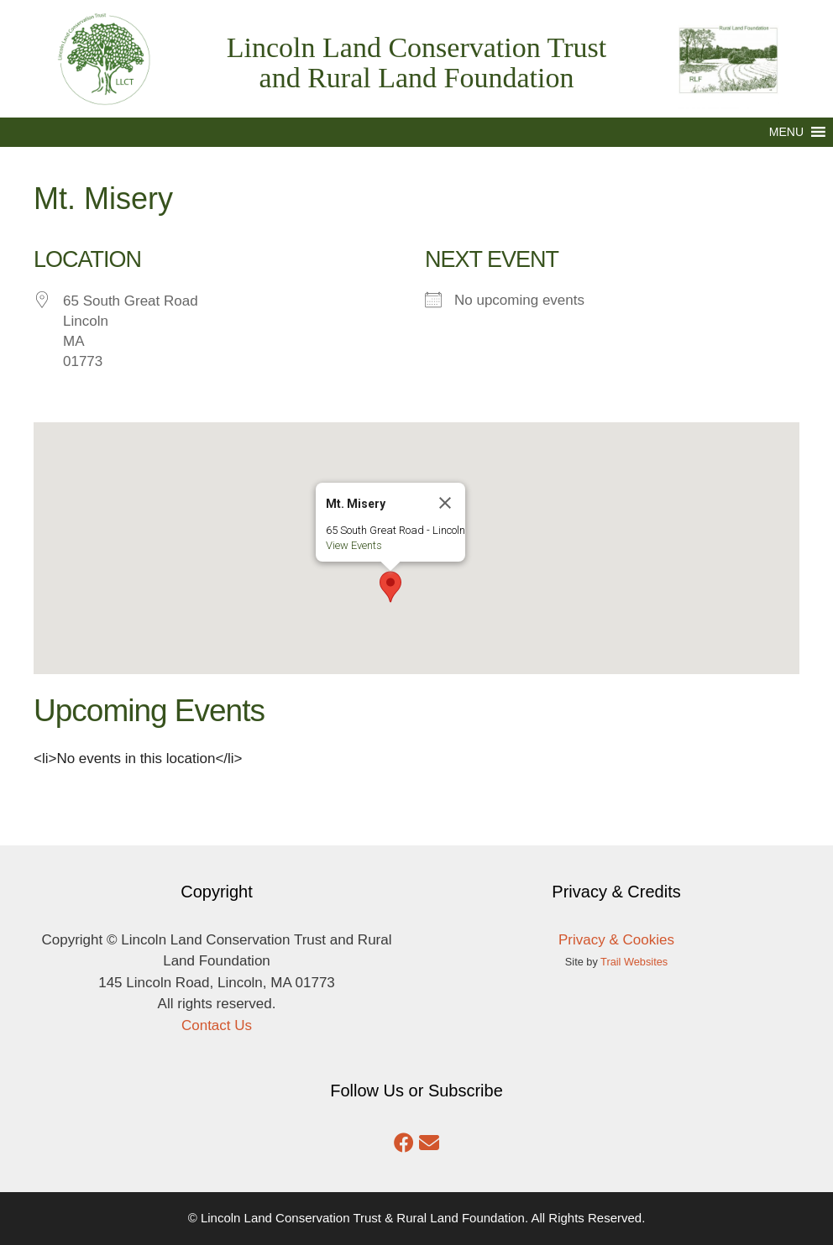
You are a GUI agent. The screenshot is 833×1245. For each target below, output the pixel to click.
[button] (786, 132)
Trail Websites (634, 961)
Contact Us (216, 1025)
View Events (371, 509)
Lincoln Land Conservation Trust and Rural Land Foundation (416, 62)
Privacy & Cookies (616, 940)
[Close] (463, 467)
